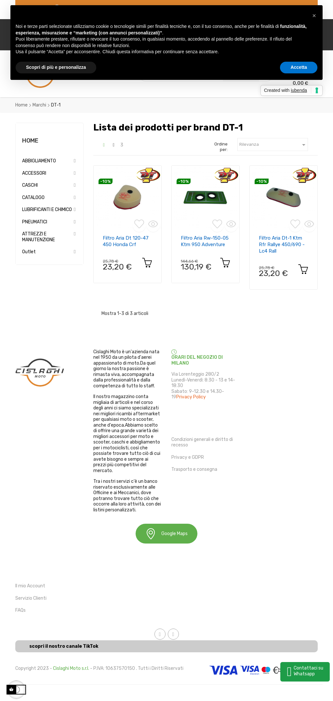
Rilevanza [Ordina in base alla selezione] (273, 145)
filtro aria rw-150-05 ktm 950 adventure (205, 241)
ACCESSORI (34, 173)
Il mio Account (30, 586)
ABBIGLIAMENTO (39, 161)
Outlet (29, 252)
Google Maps (166, 533)
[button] (314, 15)
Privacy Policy (191, 397)
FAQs (20, 610)
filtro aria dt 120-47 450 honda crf (126, 241)
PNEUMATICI (34, 222)
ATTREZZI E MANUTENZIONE (38, 237)
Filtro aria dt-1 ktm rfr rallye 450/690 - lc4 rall (282, 244)
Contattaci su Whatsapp (308, 671)
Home (30, 140)
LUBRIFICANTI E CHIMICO (47, 209)
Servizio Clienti (31, 598)
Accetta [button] (298, 67)
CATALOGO (33, 197)
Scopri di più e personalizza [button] (56, 67)
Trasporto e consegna (194, 469)
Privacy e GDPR (187, 457)
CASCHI (30, 185)
